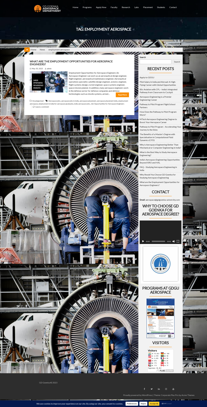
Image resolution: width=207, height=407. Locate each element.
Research (126, 7)
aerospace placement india (107, 101)
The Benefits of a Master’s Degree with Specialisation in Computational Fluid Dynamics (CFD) (157, 137)
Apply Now (101, 7)
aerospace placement (88, 101)
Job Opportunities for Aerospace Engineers (107, 104)
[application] (160, 232)
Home (75, 7)
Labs (136, 7)
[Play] (143, 241)
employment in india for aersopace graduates (56, 104)
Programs (87, 7)
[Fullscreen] (178, 241)
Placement (148, 7)
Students (161, 7)
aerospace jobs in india (70, 101)
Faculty (114, 7)
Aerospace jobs (54, 101)
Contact (173, 7)
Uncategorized (38, 101)
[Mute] (173, 241)
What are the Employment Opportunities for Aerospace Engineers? (71, 63)
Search (143, 57)
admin (48, 69)
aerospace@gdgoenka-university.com (163, 199)
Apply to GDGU (147, 77)
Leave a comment (42, 107)
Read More (122, 95)
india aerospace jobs (82, 104)
